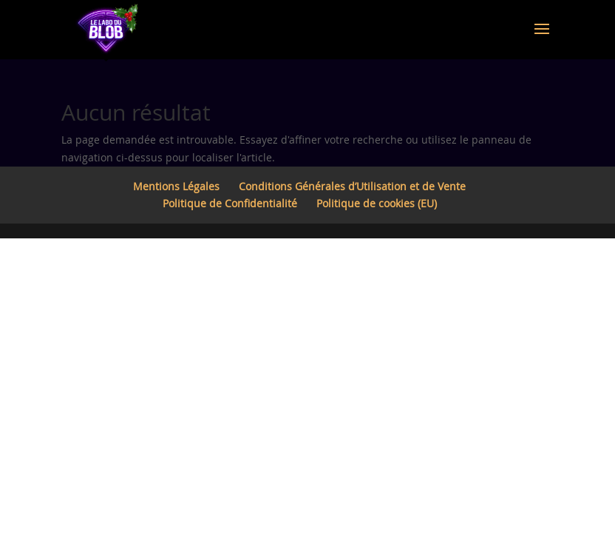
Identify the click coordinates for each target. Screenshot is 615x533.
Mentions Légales (176, 186)
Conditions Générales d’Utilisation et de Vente (352, 186)
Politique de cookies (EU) (376, 203)
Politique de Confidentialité (230, 203)
